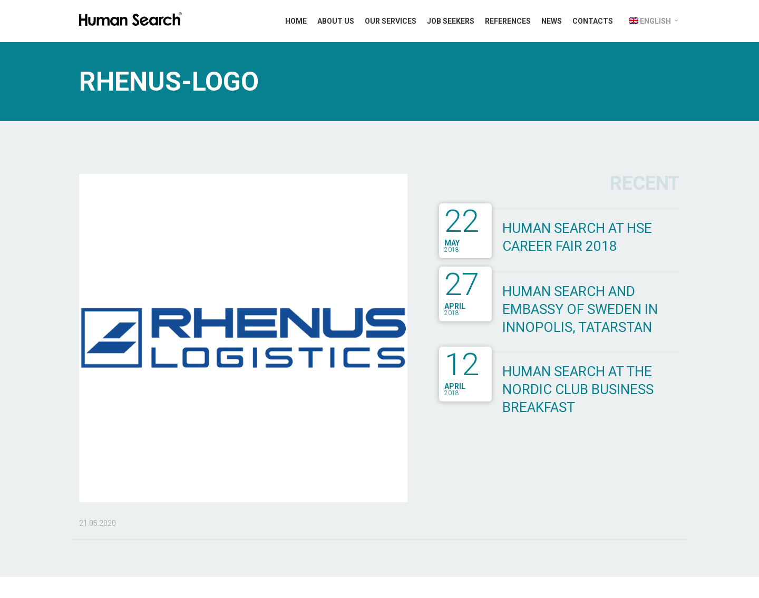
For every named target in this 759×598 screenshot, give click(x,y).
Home (296, 21)
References (508, 21)
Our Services (390, 21)
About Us (335, 21)
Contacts (592, 21)
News (551, 21)
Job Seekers (450, 21)
